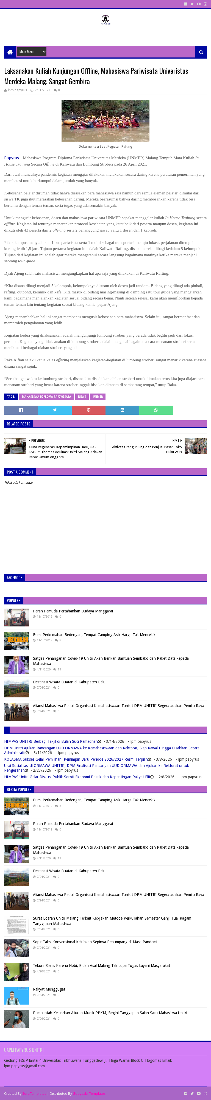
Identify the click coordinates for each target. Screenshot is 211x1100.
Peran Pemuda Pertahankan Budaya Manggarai (73, 611)
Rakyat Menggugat (49, 989)
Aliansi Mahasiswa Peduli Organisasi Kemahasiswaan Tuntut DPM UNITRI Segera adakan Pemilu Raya (118, 705)
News (82, 396)
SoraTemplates (34, 1093)
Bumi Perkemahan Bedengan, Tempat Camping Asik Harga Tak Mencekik (94, 634)
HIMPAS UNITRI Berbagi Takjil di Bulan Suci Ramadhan (51, 741)
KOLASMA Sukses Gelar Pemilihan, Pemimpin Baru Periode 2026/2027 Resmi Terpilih (76, 759)
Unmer (98, 396)
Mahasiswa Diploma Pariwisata (46, 396)
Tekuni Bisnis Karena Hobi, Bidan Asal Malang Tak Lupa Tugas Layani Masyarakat (101, 965)
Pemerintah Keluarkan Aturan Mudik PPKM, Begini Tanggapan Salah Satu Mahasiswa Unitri (110, 1013)
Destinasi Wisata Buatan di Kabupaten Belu (69, 682)
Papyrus (11, 157)
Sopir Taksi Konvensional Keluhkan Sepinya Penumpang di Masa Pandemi (95, 942)
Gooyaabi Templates (89, 1093)
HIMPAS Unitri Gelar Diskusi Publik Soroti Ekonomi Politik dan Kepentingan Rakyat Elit (77, 777)
